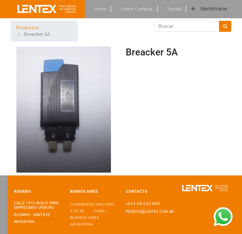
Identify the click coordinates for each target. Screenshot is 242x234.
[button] (193, 9)
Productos (27, 28)
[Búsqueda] (225, 26)
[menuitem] (100, 9)
